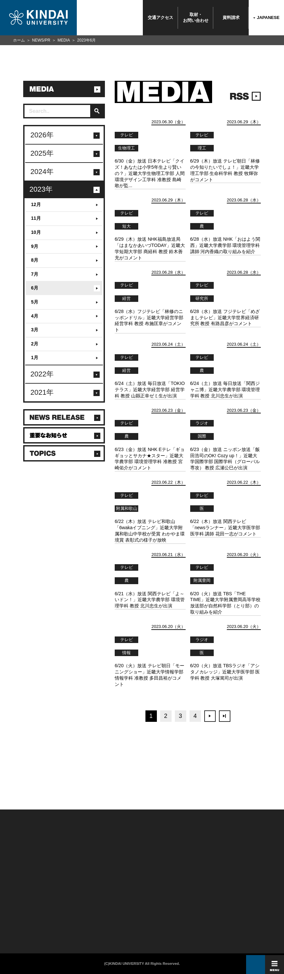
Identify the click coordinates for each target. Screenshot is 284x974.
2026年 (42, 135)
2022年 (42, 374)
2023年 (41, 189)
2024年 (42, 171)
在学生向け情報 (62, 892)
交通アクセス (160, 17)
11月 (36, 218)
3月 (34, 329)
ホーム (19, 40)
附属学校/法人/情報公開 (20, 892)
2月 (34, 343)
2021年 (42, 392)
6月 (34, 287)
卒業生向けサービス (65, 907)
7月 (34, 274)
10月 (36, 232)
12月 (36, 204)
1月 (34, 357)
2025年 (42, 153)
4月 (34, 316)
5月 (34, 301)
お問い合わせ (14, 899)
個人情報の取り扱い (112, 899)
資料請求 (231, 17)
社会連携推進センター (66, 922)
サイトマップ (108, 907)
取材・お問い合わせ (196, 17)
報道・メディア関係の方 (21, 907)
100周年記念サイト (18, 929)
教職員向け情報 (62, 914)
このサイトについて (112, 892)
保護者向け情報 (62, 899)
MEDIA (64, 40)
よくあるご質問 (15, 922)
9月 (34, 246)
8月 (34, 260)
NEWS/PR (41, 40)
